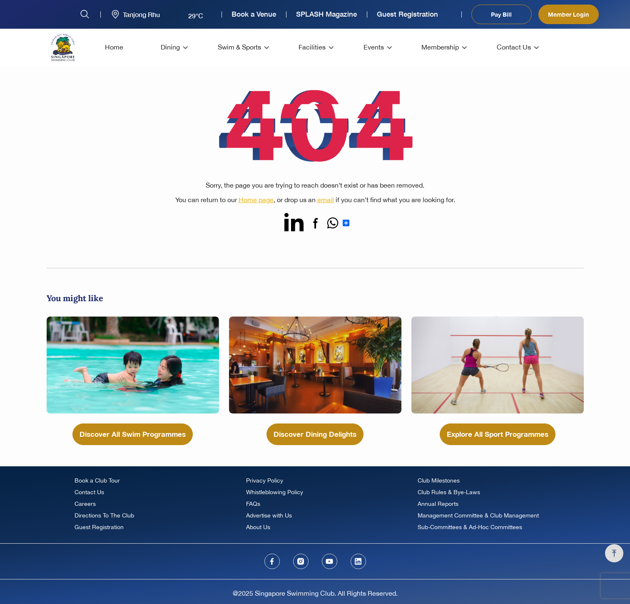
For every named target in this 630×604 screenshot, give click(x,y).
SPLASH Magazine (326, 14)
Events (374, 47)
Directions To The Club (104, 515)
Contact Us (514, 47)
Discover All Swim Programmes (133, 434)
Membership (440, 47)
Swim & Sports (239, 47)
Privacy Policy (264, 480)
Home (114, 47)
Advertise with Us (269, 515)
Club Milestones (439, 480)
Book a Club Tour (97, 480)
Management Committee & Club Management (478, 515)
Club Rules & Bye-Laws (449, 492)
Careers (85, 503)
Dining (170, 47)
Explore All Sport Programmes (497, 434)
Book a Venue (254, 14)
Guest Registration (407, 14)
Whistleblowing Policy (274, 492)
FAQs (253, 503)
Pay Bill (501, 14)
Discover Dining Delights (315, 434)
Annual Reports (438, 503)
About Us (258, 527)
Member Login (568, 14)
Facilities (312, 47)
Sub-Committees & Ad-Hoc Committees (470, 527)
